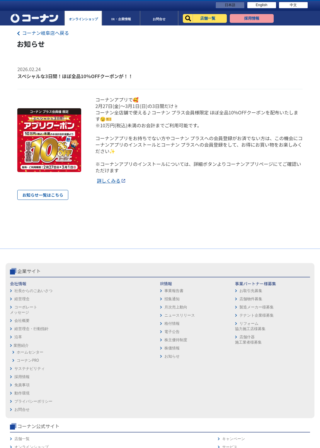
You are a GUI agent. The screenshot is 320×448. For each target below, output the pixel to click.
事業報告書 (73, 315)
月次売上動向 (75, 331)
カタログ (284, 324)
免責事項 (170, 316)
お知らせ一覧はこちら (42, 195)
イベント (228, 332)
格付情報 (71, 348)
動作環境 (170, 324)
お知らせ (71, 380)
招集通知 (71, 323)
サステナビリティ (29, 393)
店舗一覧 (228, 308)
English (261, 5)
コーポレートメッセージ (23, 334)
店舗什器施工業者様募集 (121, 364)
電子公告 (71, 356)
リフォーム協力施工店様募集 (123, 351)
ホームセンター (30, 376)
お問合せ (170, 341)
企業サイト (29, 295)
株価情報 (71, 372)
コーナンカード (290, 332)
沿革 (18, 361)
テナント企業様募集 (130, 339)
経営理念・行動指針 (31, 353)
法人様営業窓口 (233, 324)
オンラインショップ (237, 316)
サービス (284, 316)
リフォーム (229, 341)
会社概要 (22, 345)
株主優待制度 (75, 364)
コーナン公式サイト (244, 295)
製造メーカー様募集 (130, 331)
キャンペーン (288, 308)
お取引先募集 (124, 315)
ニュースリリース (79, 339)
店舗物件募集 (124, 323)
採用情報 (170, 308)
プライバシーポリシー (181, 332)
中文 (293, 5)
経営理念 (22, 323)
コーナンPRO (28, 384)
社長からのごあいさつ (33, 315)
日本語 (230, 5)
